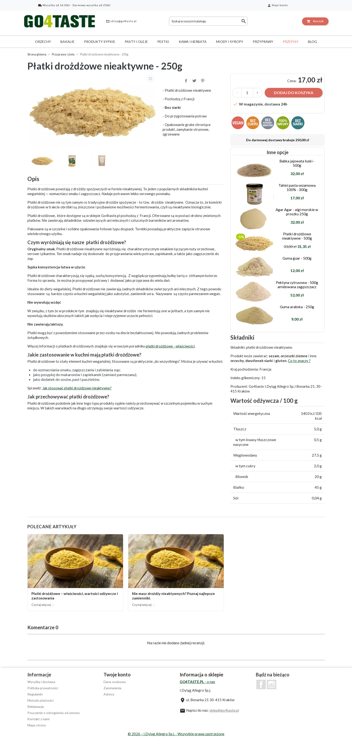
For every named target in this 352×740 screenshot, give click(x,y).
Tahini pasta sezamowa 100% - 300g (297, 187)
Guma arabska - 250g (297, 307)
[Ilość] (247, 92)
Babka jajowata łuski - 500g (297, 163)
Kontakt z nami (38, 719)
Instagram (271, 684)
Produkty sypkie (99, 42)
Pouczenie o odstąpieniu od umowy (53, 713)
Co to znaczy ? (299, 360)
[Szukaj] (208, 21)
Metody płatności (40, 700)
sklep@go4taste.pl (121, 21)
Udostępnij (185, 80)
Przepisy (290, 42)
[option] (93, 110)
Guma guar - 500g (297, 258)
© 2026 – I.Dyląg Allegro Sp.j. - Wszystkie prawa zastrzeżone (176, 734)
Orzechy (43, 42)
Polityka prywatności (42, 688)
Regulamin (35, 694)
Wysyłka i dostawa (41, 682)
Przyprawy (263, 42)
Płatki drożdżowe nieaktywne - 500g (297, 236)
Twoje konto (117, 674)
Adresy (109, 694)
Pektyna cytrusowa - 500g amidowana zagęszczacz (297, 284)
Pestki (163, 42)
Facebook (261, 684)
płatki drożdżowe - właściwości (170, 346)
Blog (312, 42)
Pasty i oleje (136, 42)
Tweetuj (194, 80)
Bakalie (67, 42)
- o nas (197, 682)
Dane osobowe (115, 682)
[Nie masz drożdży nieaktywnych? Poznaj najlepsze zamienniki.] (176, 572)
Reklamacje (35, 707)
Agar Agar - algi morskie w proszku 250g (297, 211)
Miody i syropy (229, 42)
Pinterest (202, 80)
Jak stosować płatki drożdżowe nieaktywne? (77, 388)
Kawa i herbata (193, 42)
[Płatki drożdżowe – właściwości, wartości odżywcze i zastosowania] (75, 572)
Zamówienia (112, 688)
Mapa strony (36, 725)
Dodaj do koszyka (293, 92)
